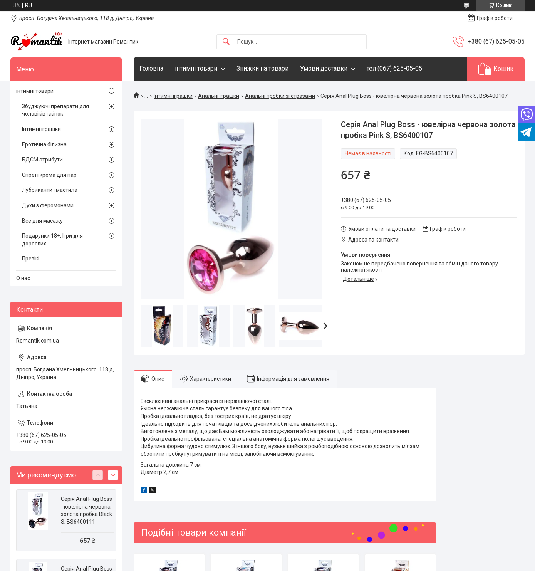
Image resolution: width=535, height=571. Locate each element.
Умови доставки (323, 68)
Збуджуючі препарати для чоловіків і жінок (55, 110)
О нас (23, 278)
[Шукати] (226, 42)
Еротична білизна (44, 144)
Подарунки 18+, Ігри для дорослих (52, 240)
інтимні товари (196, 68)
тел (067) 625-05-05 (394, 68)
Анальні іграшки (218, 96)
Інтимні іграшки (173, 96)
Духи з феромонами (48, 205)
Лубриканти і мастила (49, 190)
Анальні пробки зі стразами (280, 96)
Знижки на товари (262, 68)
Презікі (30, 258)
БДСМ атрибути (42, 159)
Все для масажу (42, 221)
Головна (151, 68)
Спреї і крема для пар (49, 175)
